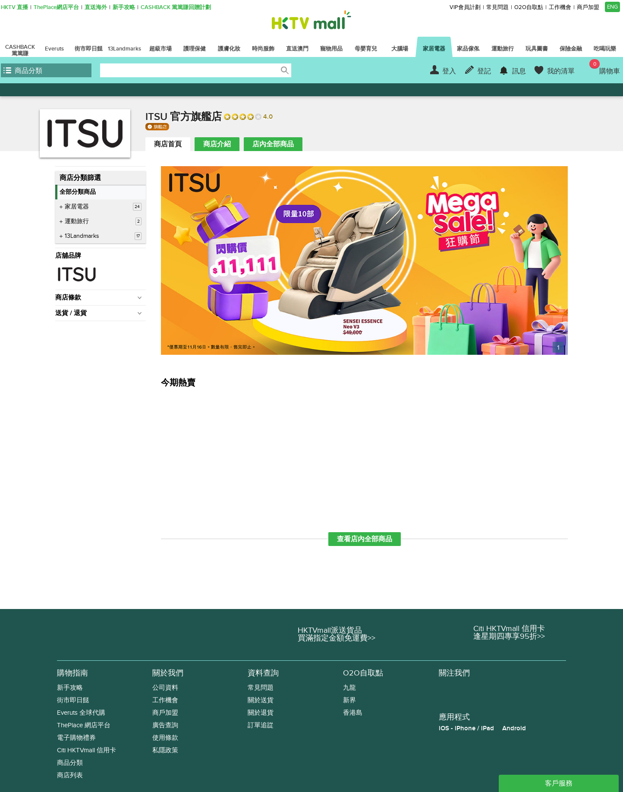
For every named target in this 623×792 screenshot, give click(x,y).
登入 (449, 71)
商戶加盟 (588, 7)
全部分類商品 (78, 192)
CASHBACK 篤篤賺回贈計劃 (176, 7)
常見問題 (497, 7)
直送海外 (96, 7)
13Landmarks (103, 236)
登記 (484, 71)
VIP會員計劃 (465, 7)
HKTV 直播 (14, 7)
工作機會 (560, 7)
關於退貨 (261, 713)
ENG (612, 6)
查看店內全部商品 (364, 539)
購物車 (604, 67)
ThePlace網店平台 (56, 7)
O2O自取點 (528, 7)
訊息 (519, 71)
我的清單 (561, 71)
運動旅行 (103, 221)
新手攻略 (124, 7)
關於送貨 (261, 700)
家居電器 (103, 207)
